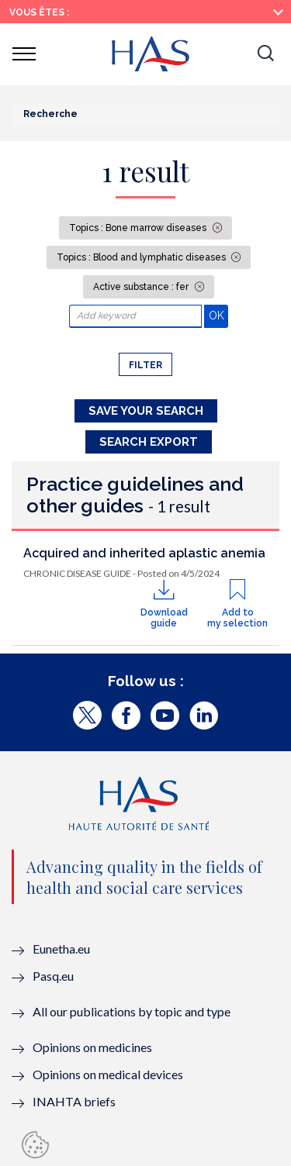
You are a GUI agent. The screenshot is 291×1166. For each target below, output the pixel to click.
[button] (265, 54)
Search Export (148, 442)
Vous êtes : (39, 12)
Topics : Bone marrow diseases (139, 228)
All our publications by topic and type (131, 1011)
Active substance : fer (142, 286)
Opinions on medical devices (108, 1074)
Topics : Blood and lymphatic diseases (142, 257)
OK (218, 315)
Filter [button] (145, 365)
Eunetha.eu (61, 948)
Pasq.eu (53, 975)
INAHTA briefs (74, 1101)
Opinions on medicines (92, 1047)
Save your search (145, 411)
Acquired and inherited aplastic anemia (144, 553)
